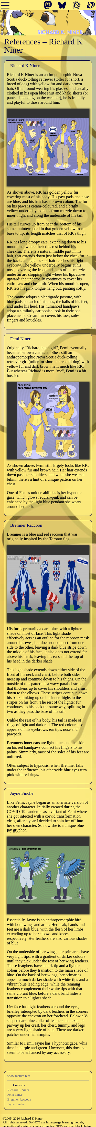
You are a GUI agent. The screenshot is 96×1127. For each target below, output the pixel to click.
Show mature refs (18, 1076)
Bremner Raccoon (19, 1099)
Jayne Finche (16, 1104)
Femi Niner (15, 1094)
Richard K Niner (18, 1090)
